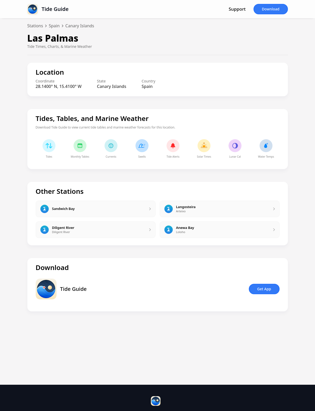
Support (237, 9)
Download (271, 9)
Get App (264, 288)
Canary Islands (79, 25)
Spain (54, 25)
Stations (35, 25)
